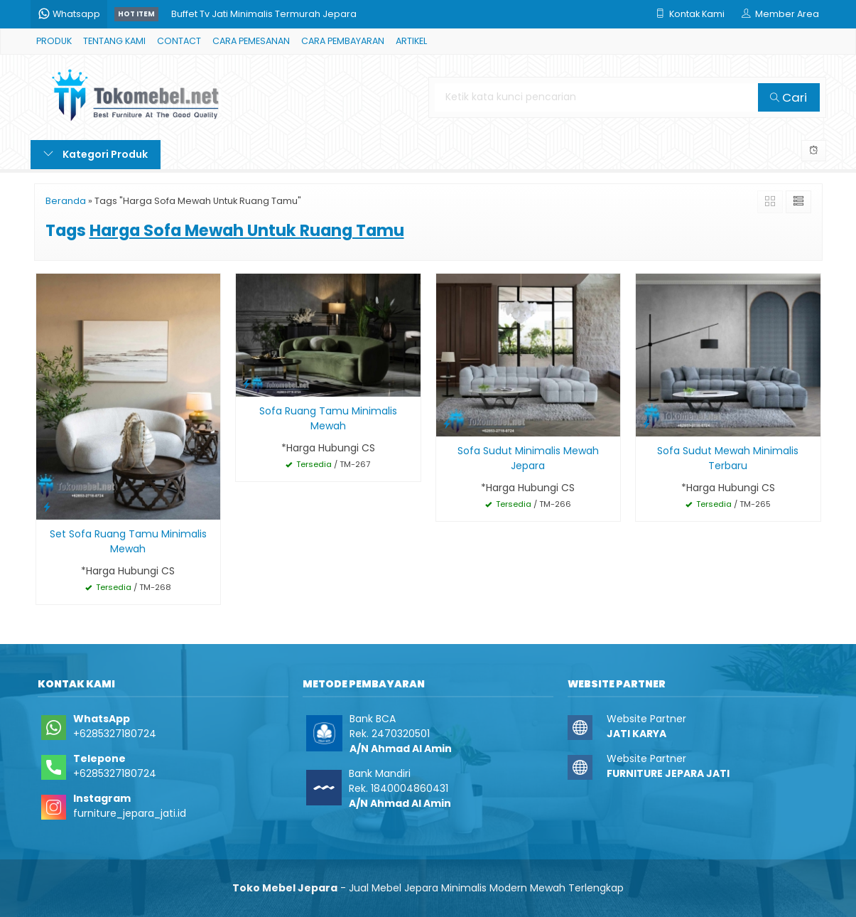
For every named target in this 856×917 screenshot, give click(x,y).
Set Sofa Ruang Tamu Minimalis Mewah (128, 541)
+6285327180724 (114, 733)
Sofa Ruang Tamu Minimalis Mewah (328, 418)
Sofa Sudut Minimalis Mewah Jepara (528, 458)
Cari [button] (788, 97)
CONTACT (179, 41)
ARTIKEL (411, 41)
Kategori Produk (95, 154)
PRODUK (54, 41)
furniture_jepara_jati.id (129, 813)
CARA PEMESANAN (251, 41)
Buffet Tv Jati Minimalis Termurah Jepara (264, 14)
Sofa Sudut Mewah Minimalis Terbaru (727, 458)
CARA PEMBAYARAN (342, 41)
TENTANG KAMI (114, 41)
